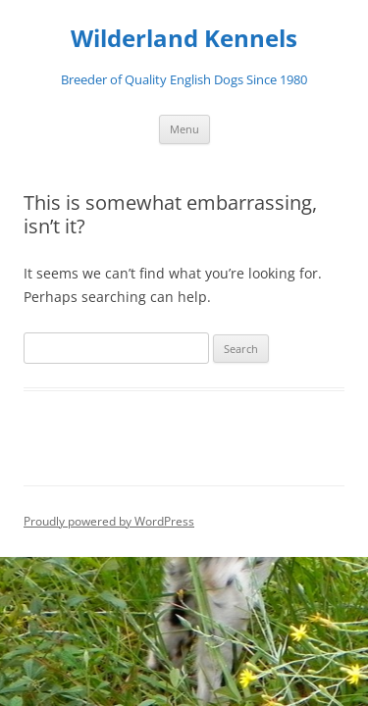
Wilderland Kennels (184, 39)
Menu (184, 129)
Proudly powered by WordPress (109, 521)
